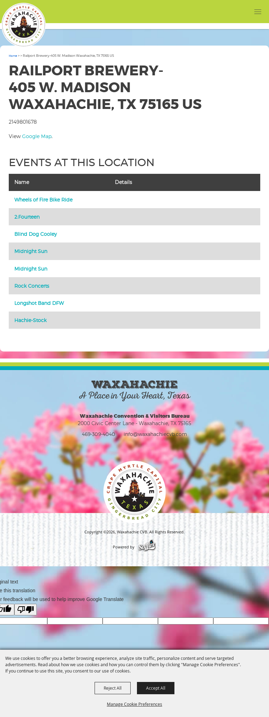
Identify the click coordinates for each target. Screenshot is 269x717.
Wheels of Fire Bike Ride (43, 200)
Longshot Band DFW (39, 303)
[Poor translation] (25, 609)
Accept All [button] (155, 688)
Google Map (36, 136)
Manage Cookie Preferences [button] (134, 704)
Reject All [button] (113, 688)
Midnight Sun (30, 251)
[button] (243, 11)
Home (13, 55)
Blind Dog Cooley (35, 234)
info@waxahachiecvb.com (155, 434)
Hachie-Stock (30, 320)
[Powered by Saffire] (147, 547)
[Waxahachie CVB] (23, 25)
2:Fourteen (27, 217)
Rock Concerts (31, 286)
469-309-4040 (98, 434)
